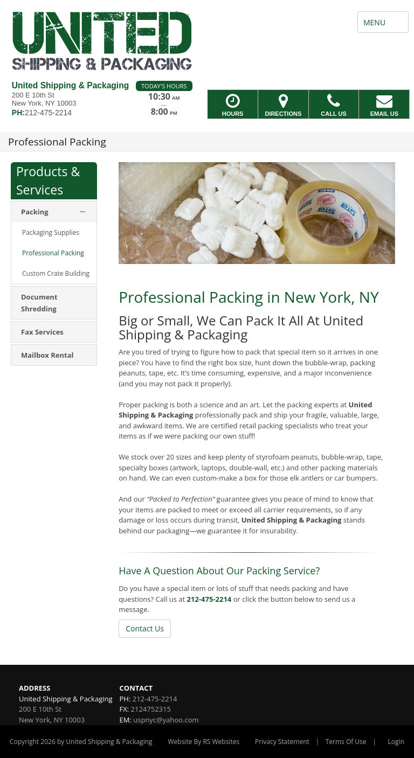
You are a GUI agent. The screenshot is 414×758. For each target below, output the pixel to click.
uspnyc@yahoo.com (165, 720)
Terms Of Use (346, 741)
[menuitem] (53, 232)
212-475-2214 (209, 599)
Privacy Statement (282, 741)
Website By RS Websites (203, 741)
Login (396, 741)
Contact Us (145, 628)
